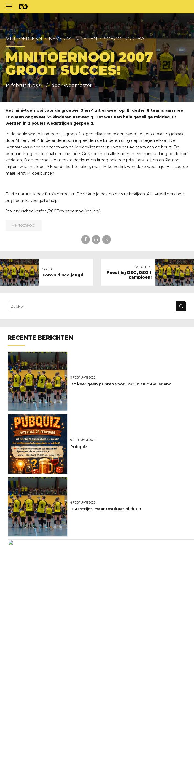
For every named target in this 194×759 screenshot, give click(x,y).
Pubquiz (78, 446)
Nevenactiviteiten (73, 38)
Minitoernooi (24, 38)
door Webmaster (71, 85)
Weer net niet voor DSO (94, 634)
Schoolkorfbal (125, 38)
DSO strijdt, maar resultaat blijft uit (105, 509)
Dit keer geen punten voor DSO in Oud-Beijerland (121, 384)
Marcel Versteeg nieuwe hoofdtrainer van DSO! (118, 571)
